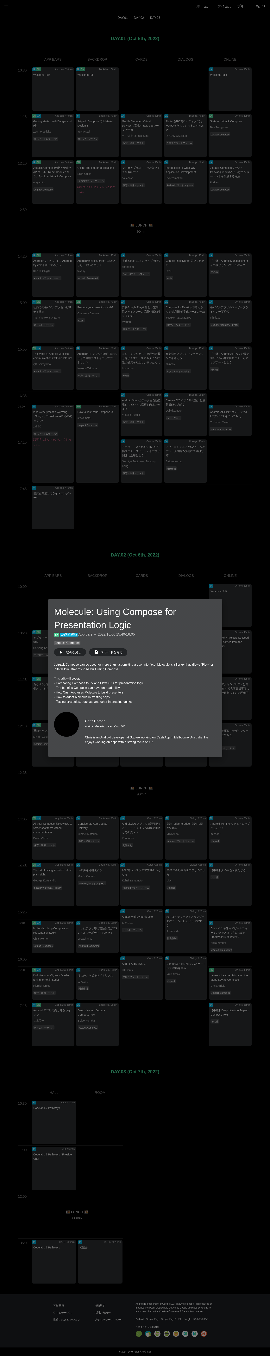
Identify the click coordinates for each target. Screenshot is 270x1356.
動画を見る (70, 652)
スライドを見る (108, 652)
